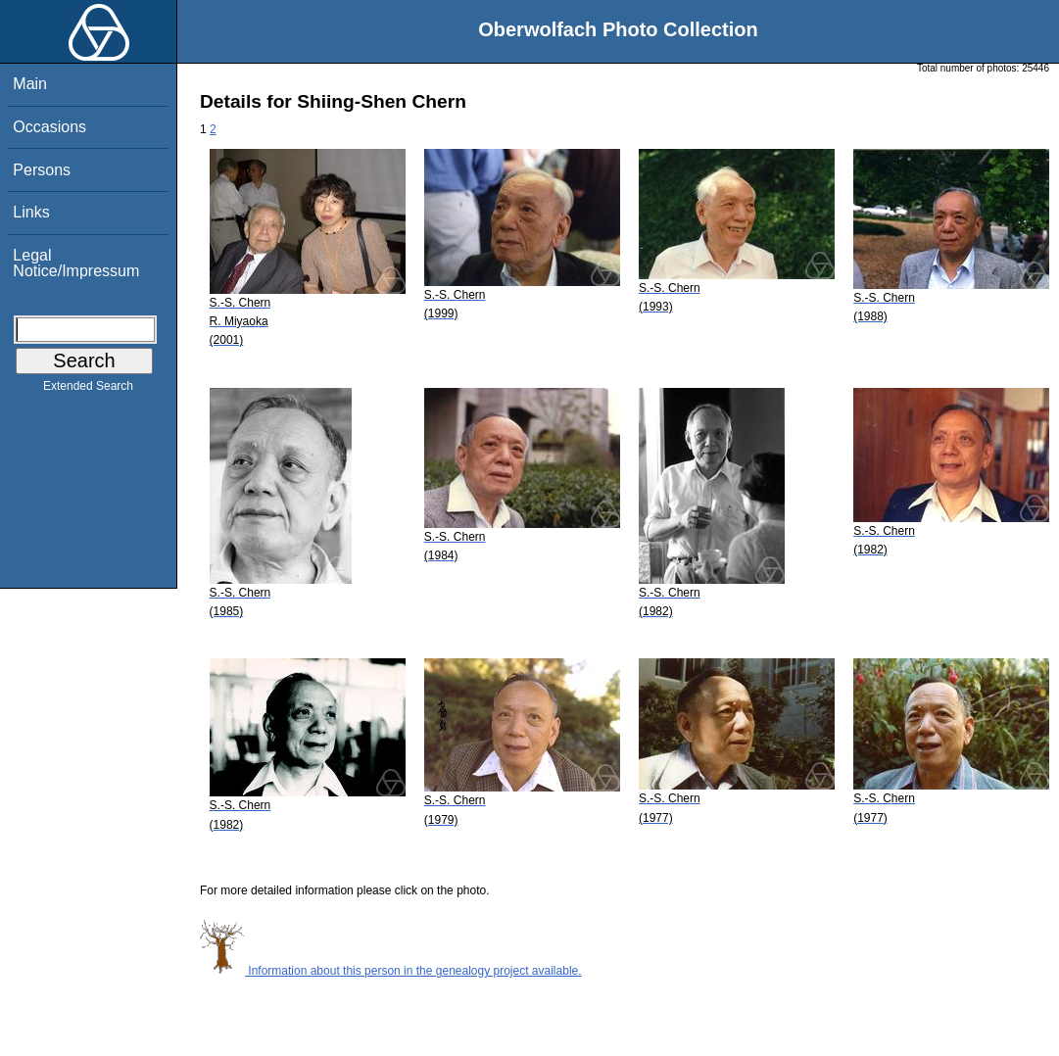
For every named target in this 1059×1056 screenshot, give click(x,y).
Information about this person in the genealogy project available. (391, 971)
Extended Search (88, 390)
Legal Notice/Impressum (76, 263)
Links (31, 212)
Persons (42, 170)
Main (30, 83)
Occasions (49, 127)
